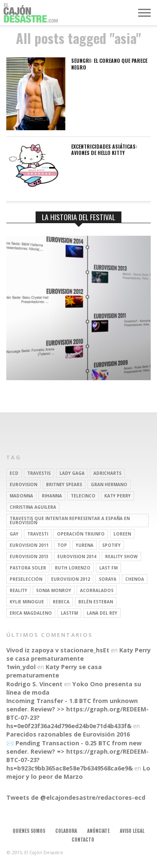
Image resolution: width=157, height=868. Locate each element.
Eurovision (23, 484)
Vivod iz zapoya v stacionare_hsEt (57, 650)
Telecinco (83, 496)
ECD (14, 473)
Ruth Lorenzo (72, 568)
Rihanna (52, 496)
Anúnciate (98, 830)
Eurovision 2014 (76, 556)
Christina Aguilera (33, 507)
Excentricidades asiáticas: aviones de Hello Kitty (104, 149)
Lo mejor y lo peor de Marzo (78, 772)
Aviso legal (132, 830)
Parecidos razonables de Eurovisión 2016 (68, 734)
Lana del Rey (102, 613)
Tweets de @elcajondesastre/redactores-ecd (75, 797)
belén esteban (95, 602)
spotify (111, 545)
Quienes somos (29, 830)
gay (14, 534)
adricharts (107, 473)
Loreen (122, 534)
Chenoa (134, 579)
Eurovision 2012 (70, 579)
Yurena (84, 545)
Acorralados (96, 590)
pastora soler (28, 568)
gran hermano (109, 484)
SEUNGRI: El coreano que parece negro (109, 63)
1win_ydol (21, 667)
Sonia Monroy (53, 590)
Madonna (21, 496)
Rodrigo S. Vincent (34, 684)
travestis (39, 473)
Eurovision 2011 (29, 545)
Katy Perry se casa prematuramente (78, 654)
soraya (107, 579)
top (62, 545)
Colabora (66, 830)
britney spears (64, 484)
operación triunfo (81, 534)
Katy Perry (117, 496)
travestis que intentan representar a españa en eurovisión (70, 520)
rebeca (61, 602)
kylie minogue (27, 602)
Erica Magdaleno (31, 613)
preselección (26, 579)
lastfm (69, 613)
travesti (37, 534)
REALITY (18, 590)
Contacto (83, 839)
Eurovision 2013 (29, 556)
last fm (108, 568)
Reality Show (121, 556)
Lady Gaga (72, 473)
